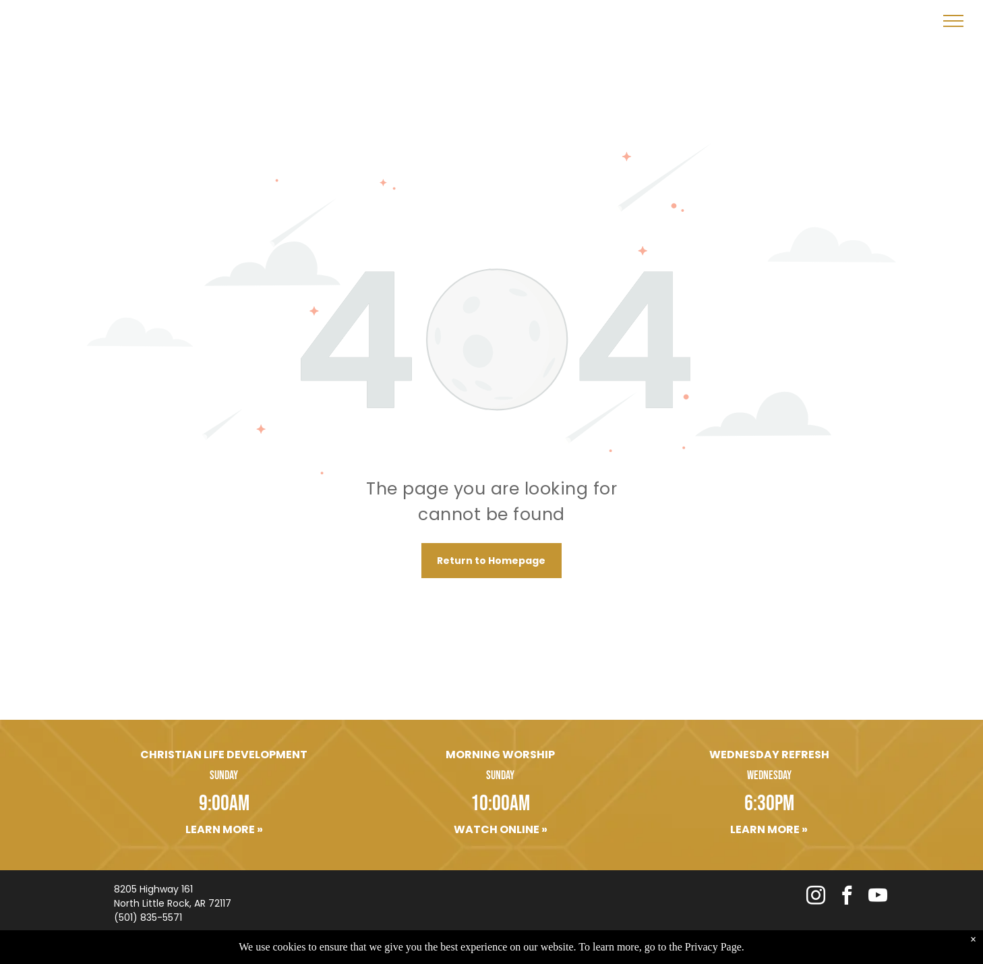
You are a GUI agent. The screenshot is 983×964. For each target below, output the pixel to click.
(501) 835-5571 (148, 917)
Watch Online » (500, 829)
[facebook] (847, 897)
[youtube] (878, 897)
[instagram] (816, 897)
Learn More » (224, 829)
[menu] (953, 20)
